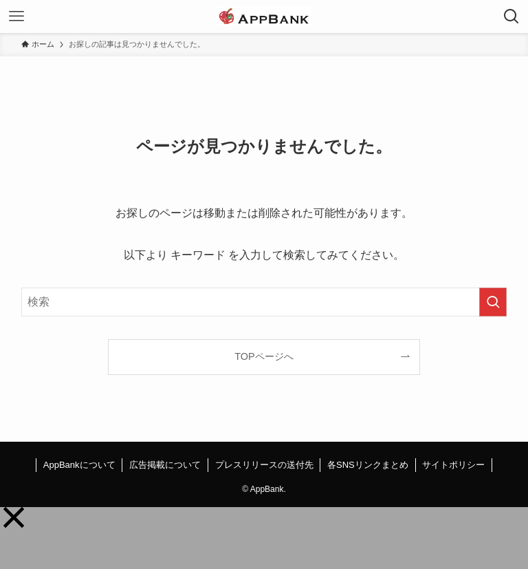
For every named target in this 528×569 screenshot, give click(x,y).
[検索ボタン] (511, 16)
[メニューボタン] (16, 16)
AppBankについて (79, 465)
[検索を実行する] (493, 302)
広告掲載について (165, 465)
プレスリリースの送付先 (264, 465)
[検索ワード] (264, 302)
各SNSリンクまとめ (367, 465)
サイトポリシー (453, 465)
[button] (13, 517)
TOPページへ (263, 356)
